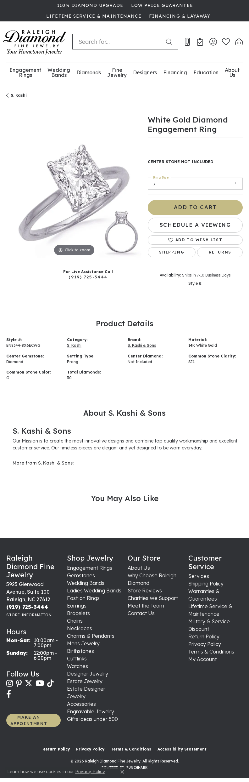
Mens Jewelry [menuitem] (83, 643)
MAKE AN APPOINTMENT (28, 720)
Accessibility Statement (182, 749)
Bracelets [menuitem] (78, 613)
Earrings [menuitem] (76, 605)
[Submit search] (170, 41)
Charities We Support (153, 598)
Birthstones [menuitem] (80, 651)
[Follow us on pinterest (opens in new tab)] (19, 683)
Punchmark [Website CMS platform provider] (136, 768)
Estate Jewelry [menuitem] (84, 681)
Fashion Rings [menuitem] (83, 598)
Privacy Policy (204, 644)
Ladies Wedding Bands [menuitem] (94, 590)
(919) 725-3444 (88, 276)
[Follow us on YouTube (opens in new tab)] (40, 683)
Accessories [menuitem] (81, 704)
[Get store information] (29, 615)
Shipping (171, 252)
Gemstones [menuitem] (81, 575)
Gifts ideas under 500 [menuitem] (92, 719)
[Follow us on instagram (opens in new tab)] (9, 683)
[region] (73, 189)
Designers (145, 72)
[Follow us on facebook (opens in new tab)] (8, 694)
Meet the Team (146, 605)
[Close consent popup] (122, 772)
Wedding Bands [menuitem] (85, 583)
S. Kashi (19, 95)
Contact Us (141, 613)
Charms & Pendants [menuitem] (90, 636)
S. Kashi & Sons (142, 345)
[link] (89, 5)
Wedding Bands (58, 72)
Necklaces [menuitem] (79, 628)
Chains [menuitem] (75, 621)
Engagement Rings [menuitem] (89, 568)
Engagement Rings (25, 72)
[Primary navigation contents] (124, 72)
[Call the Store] (27, 607)
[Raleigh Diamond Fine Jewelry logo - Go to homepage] (34, 41)
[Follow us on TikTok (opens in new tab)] (50, 683)
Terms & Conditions (211, 651)
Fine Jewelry (117, 72)
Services (198, 576)
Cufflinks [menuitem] (77, 658)
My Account (202, 659)
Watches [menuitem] (77, 666)
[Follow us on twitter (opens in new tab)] (28, 683)
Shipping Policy (206, 583)
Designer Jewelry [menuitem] (87, 674)
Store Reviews (145, 590)
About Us (232, 72)
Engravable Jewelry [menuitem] (90, 711)
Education (206, 72)
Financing (175, 72)
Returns (220, 252)
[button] (213, 41)
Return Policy (203, 636)
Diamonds (88, 72)
